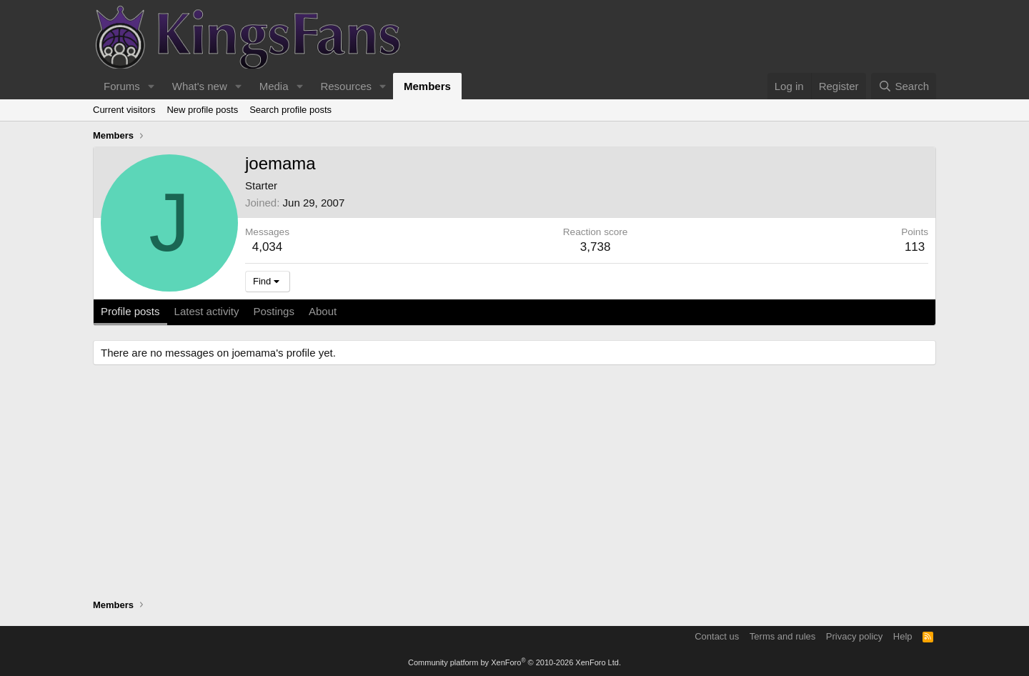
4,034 (267, 247)
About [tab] (323, 311)
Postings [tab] (273, 311)
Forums (122, 86)
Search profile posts (290, 109)
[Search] (903, 86)
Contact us (717, 636)
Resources (346, 86)
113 (915, 247)
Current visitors (124, 109)
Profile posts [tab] (130, 311)
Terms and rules (782, 636)
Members (427, 86)
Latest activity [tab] (206, 311)
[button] (151, 86)
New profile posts (202, 109)
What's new (199, 86)
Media (274, 86)
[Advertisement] (514, 484)
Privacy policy (854, 636)
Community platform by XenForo (514, 662)
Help (903, 636)
